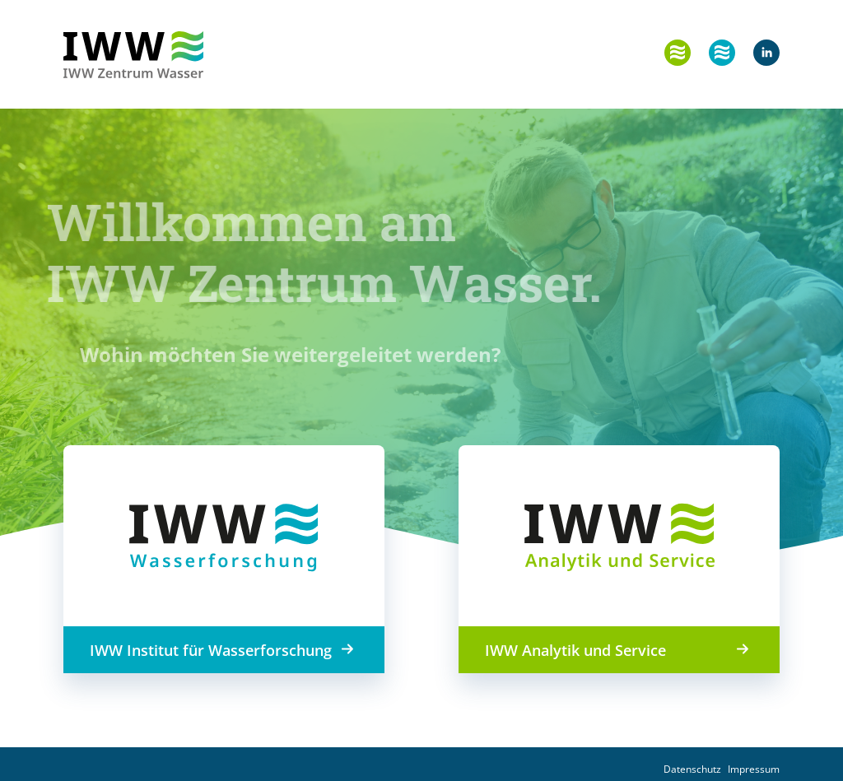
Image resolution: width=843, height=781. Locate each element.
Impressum (754, 769)
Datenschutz (692, 769)
